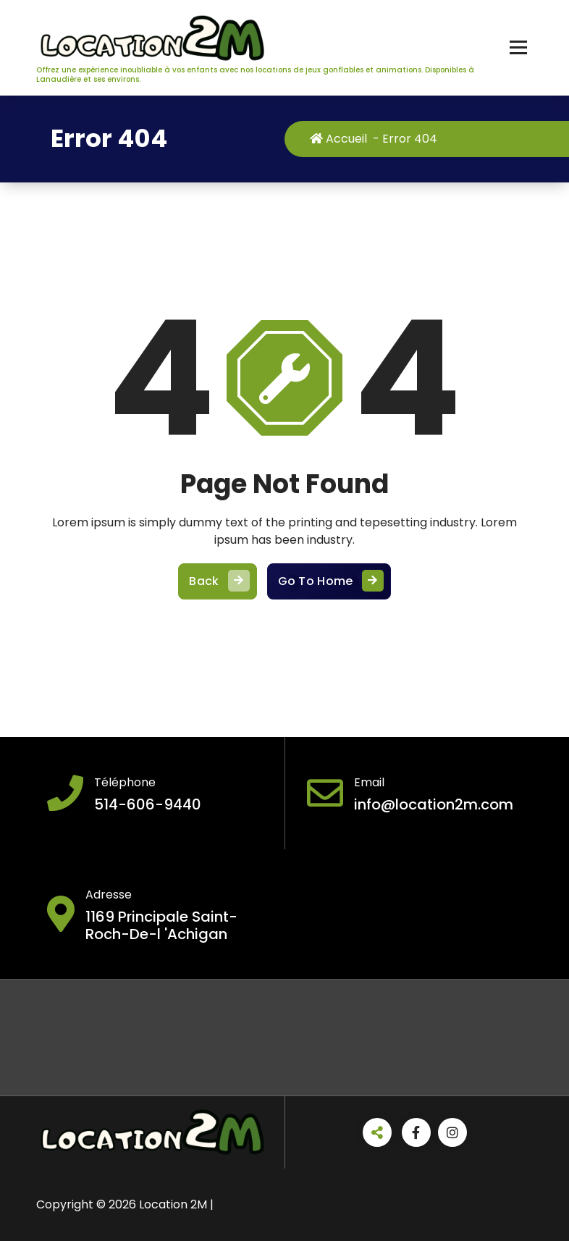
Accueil (345, 138)
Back (217, 590)
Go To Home (329, 590)
